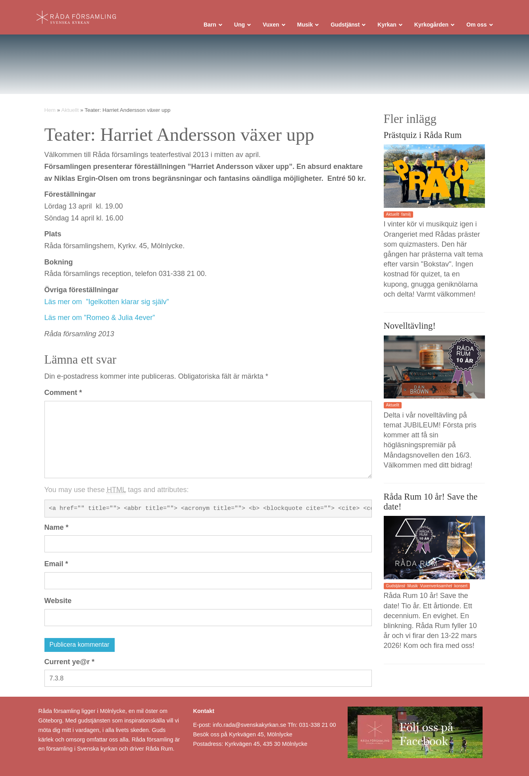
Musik (413, 586)
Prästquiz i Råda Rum (423, 135)
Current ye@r (69, 662)
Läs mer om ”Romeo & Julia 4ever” (99, 318)
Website (58, 601)
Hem (50, 110)
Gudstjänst (395, 586)
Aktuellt (70, 110)
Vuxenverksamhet (436, 586)
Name (56, 527)
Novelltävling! (410, 326)
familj (406, 214)
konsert (460, 586)
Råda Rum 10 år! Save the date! (431, 502)
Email (56, 564)
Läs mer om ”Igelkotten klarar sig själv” (106, 302)
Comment (63, 393)
